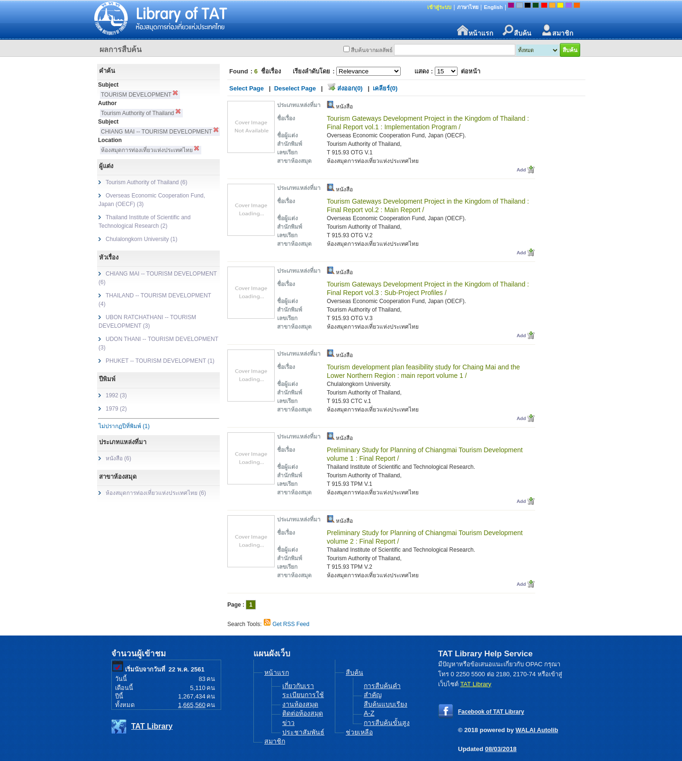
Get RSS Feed (290, 624)
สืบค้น (517, 30)
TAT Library (151, 726)
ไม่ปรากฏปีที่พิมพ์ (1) (124, 426)
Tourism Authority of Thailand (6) (147, 182)
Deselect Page (295, 88)
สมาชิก (557, 30)
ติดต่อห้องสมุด (302, 713)
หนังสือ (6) (118, 458)
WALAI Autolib (537, 730)
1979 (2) (116, 408)
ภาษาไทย (467, 7)
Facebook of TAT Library (491, 711)
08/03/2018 (501, 748)
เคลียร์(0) (385, 88)
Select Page (246, 88)
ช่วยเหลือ (359, 732)
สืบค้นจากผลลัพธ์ (372, 50)
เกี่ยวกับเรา (298, 685)
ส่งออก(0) (350, 88)
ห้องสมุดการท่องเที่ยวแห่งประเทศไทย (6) (156, 493)
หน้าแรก (475, 30)
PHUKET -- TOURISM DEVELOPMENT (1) (160, 361)
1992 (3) (116, 395)
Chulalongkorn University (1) (141, 239)
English (493, 7)
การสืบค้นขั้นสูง (387, 722)
